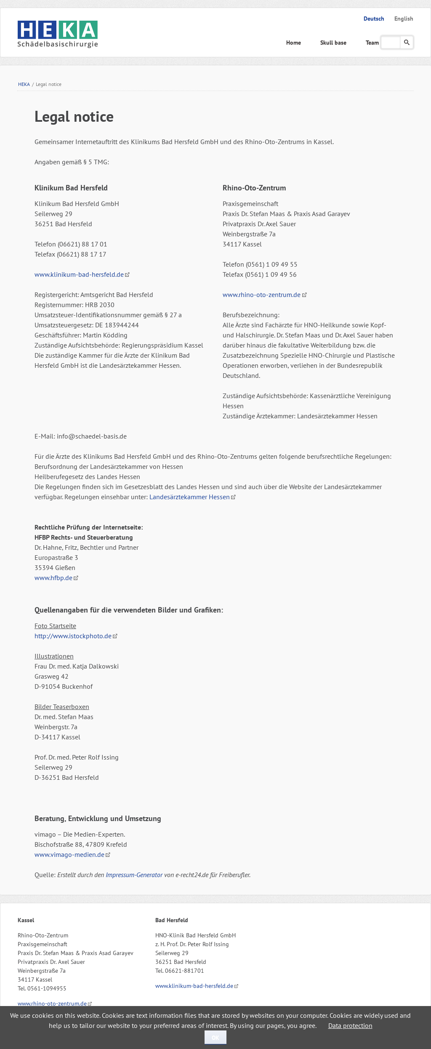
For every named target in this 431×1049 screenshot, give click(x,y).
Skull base (333, 42)
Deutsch (374, 18)
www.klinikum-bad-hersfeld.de (79, 274)
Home (293, 42)
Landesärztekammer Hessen (189, 496)
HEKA (24, 84)
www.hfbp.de (53, 577)
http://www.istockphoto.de (73, 636)
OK (215, 1037)
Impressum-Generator (134, 874)
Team (372, 42)
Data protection (350, 1025)
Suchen (407, 42)
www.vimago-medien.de (69, 854)
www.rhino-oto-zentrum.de (262, 294)
